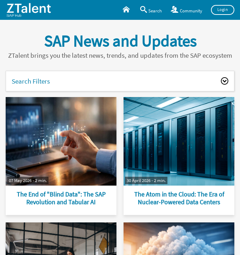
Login (222, 9)
